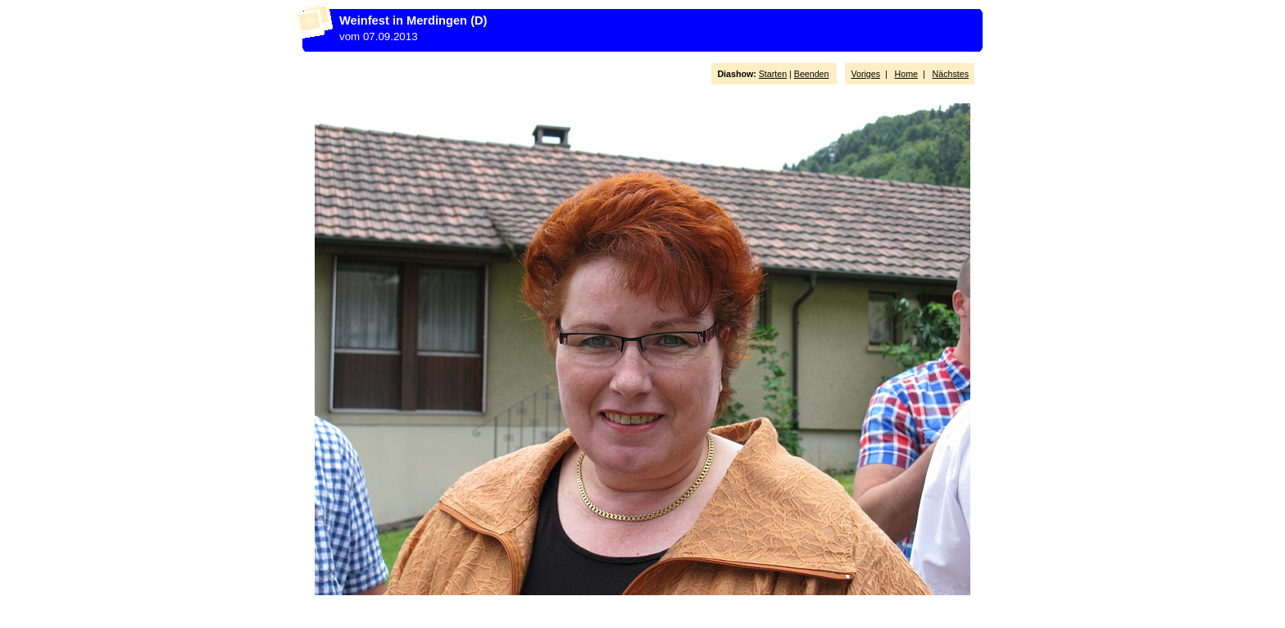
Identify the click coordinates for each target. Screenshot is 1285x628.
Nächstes (951, 74)
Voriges (865, 74)
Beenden (811, 74)
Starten (773, 74)
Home (906, 74)
